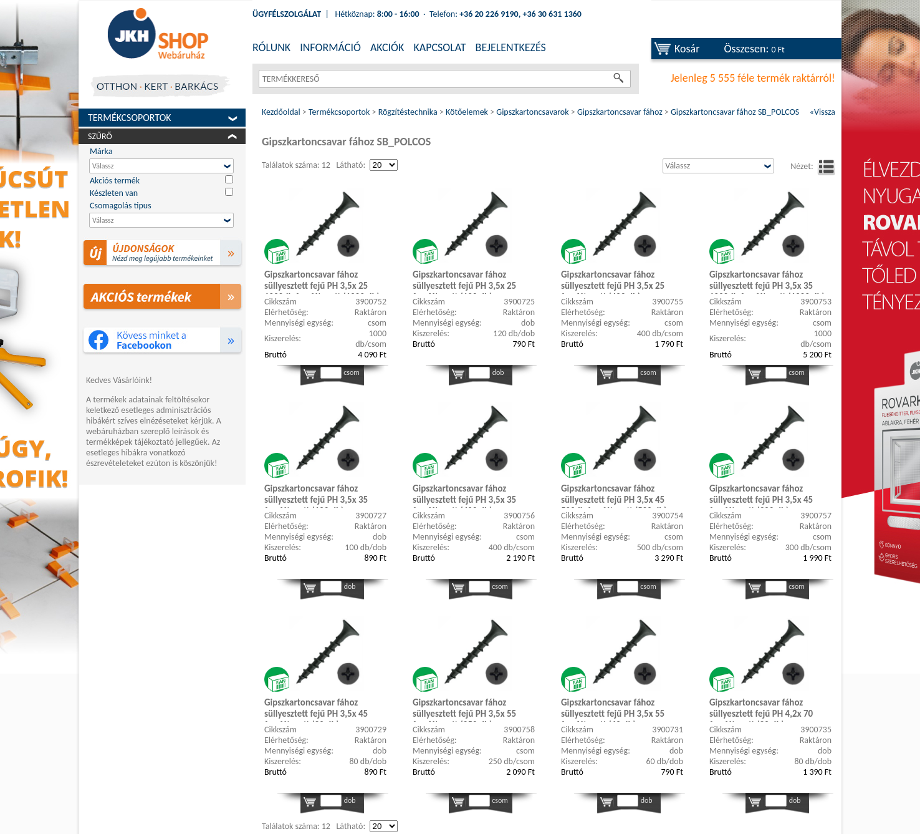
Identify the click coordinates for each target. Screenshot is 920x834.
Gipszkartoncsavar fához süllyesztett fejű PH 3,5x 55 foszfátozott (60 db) (612, 709)
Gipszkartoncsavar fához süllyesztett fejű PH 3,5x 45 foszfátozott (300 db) (761, 495)
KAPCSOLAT (439, 47)
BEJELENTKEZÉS (511, 47)
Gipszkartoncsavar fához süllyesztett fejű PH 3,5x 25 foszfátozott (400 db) (612, 281)
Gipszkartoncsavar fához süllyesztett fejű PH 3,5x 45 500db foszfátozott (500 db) (614, 495)
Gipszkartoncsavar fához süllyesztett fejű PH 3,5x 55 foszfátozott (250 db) (464, 709)
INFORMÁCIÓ (330, 47)
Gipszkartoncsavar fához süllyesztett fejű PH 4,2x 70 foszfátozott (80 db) (761, 709)
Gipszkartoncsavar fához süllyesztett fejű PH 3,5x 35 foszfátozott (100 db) (316, 495)
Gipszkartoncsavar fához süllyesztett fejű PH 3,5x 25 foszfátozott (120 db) (464, 281)
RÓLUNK (271, 47)
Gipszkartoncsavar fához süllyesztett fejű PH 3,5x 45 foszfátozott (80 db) (316, 709)
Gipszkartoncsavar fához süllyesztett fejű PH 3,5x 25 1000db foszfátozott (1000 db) (322, 281)
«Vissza (822, 112)
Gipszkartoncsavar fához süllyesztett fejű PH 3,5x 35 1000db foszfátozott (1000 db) (767, 281)
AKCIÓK (387, 47)
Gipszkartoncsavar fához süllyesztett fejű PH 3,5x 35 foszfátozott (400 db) (464, 495)
